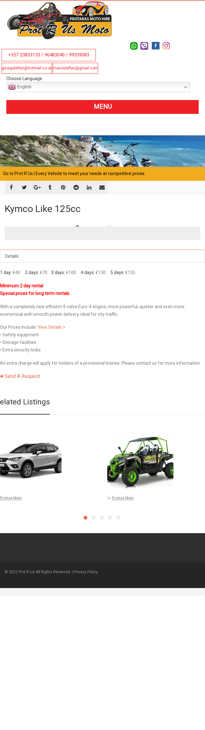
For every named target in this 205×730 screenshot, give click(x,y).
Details (12, 383)
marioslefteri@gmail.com (75, 68)
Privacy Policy (86, 699)
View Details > (51, 454)
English (20, 87)
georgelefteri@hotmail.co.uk (27, 68)
